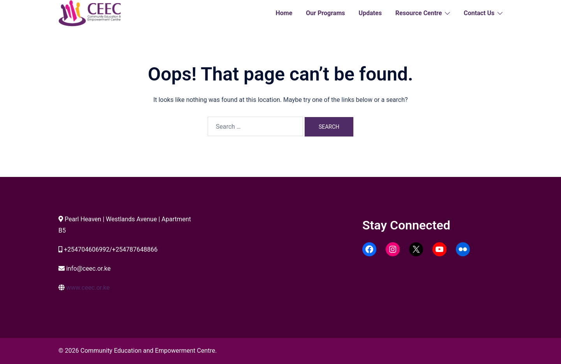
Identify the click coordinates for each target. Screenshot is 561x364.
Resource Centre (418, 13)
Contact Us (479, 13)
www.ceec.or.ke (88, 287)
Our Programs (325, 13)
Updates (369, 13)
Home (283, 13)
